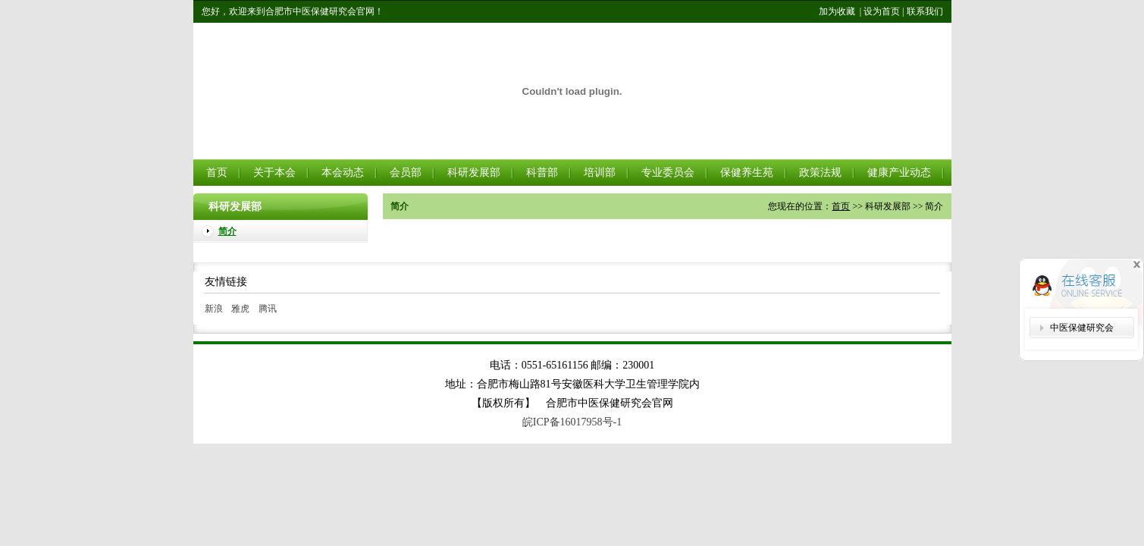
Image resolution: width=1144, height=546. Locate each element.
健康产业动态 (899, 172)
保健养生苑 (746, 172)
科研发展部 (473, 172)
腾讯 (268, 308)
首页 (216, 172)
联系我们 (925, 11)
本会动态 (342, 172)
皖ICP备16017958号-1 (572, 422)
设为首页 (881, 11)
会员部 (406, 172)
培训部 (600, 172)
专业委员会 (667, 172)
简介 (227, 231)
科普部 (542, 172)
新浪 (214, 308)
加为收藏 (837, 11)
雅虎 (240, 308)
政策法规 (820, 172)
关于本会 (274, 172)
